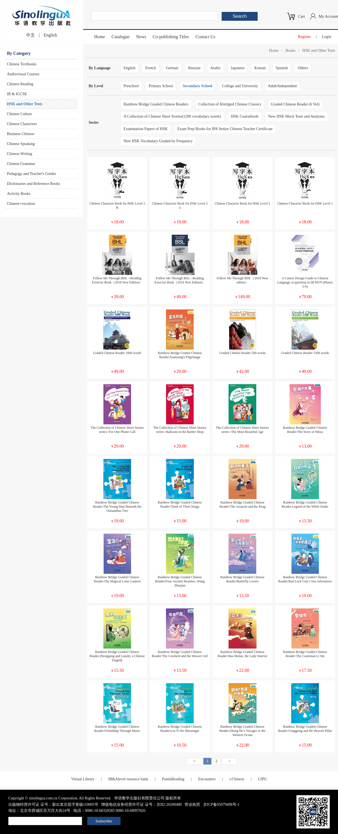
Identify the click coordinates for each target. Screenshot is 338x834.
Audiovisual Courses (23, 74)
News (141, 36)
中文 (30, 35)
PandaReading (173, 779)
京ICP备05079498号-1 (221, 804)
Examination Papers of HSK (146, 129)
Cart (301, 16)
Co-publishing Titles (171, 36)
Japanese (238, 68)
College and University (240, 86)
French (150, 68)
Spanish (282, 68)
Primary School (161, 86)
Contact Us (206, 36)
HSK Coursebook (244, 116)
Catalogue (121, 36)
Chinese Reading (20, 84)
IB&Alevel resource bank (128, 779)
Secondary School (197, 86)
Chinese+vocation (21, 204)
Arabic (215, 68)
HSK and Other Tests (24, 104)
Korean (260, 68)
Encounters (207, 779)
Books (290, 50)
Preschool (131, 86)
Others (303, 68)
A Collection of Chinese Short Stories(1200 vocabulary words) (172, 116)
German (172, 68)
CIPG (262, 779)
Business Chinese (20, 134)
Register (304, 37)
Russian (194, 68)
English (50, 35)
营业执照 (192, 804)
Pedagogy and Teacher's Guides (31, 174)
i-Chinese (236, 779)
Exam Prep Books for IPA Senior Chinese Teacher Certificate (225, 129)
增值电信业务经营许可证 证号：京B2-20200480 (141, 804)
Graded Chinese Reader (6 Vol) (295, 104)
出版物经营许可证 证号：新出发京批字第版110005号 (53, 804)
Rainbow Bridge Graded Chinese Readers (156, 104)
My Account (328, 16)
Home (99, 36)
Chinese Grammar (21, 164)
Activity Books (18, 194)
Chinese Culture (19, 114)
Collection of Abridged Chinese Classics (229, 104)
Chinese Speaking (21, 144)
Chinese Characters (22, 124)
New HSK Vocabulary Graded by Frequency (158, 141)
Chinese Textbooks (21, 64)
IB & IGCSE (17, 94)
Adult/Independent (282, 86)
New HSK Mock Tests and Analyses (296, 116)
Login (326, 37)
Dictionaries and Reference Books (33, 184)
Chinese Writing (19, 154)
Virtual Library (82, 779)
